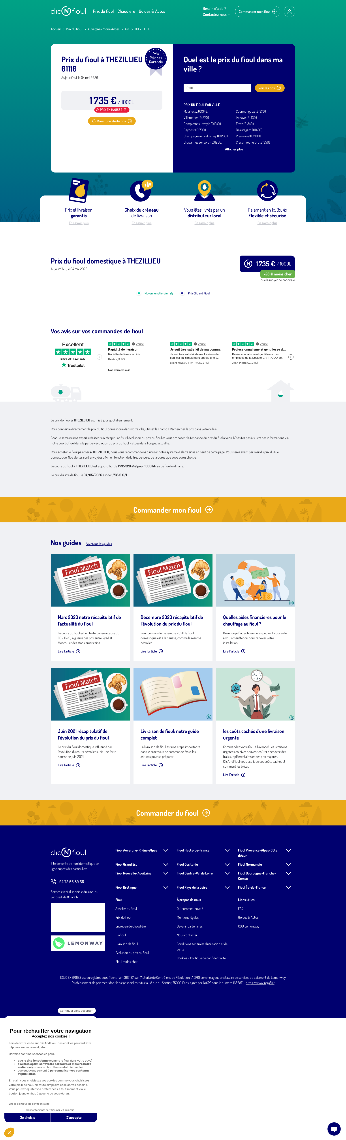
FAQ (241, 1031)
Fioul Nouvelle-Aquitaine (133, 995)
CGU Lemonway (248, 1048)
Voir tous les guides (99, 666)
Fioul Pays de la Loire (192, 1009)
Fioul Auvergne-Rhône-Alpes (136, 972)
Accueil (56, 29)
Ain (127, 29)
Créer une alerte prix (112, 121)
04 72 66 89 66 (67, 1004)
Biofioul (120, 1057)
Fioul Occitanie (187, 986)
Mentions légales (188, 1040)
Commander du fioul (173, 935)
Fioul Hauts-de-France (193, 972)
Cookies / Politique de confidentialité (201, 1080)
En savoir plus (79, 223)
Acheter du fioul (126, 1031)
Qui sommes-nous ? (190, 1031)
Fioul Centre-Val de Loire (195, 995)
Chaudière (126, 11)
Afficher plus (234, 149)
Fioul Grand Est (126, 986)
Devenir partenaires (190, 1048)
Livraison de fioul (126, 1066)
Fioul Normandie (250, 986)
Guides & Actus (152, 11)
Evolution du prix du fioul (132, 1075)
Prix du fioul (103, 11)
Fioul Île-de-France (252, 1009)
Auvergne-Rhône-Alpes (103, 29)
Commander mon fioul (257, 11)
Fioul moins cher (126, 1084)
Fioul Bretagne (126, 1009)
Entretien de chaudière (130, 1048)
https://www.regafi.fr (260, 1105)
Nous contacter (187, 1057)
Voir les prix (270, 88)
